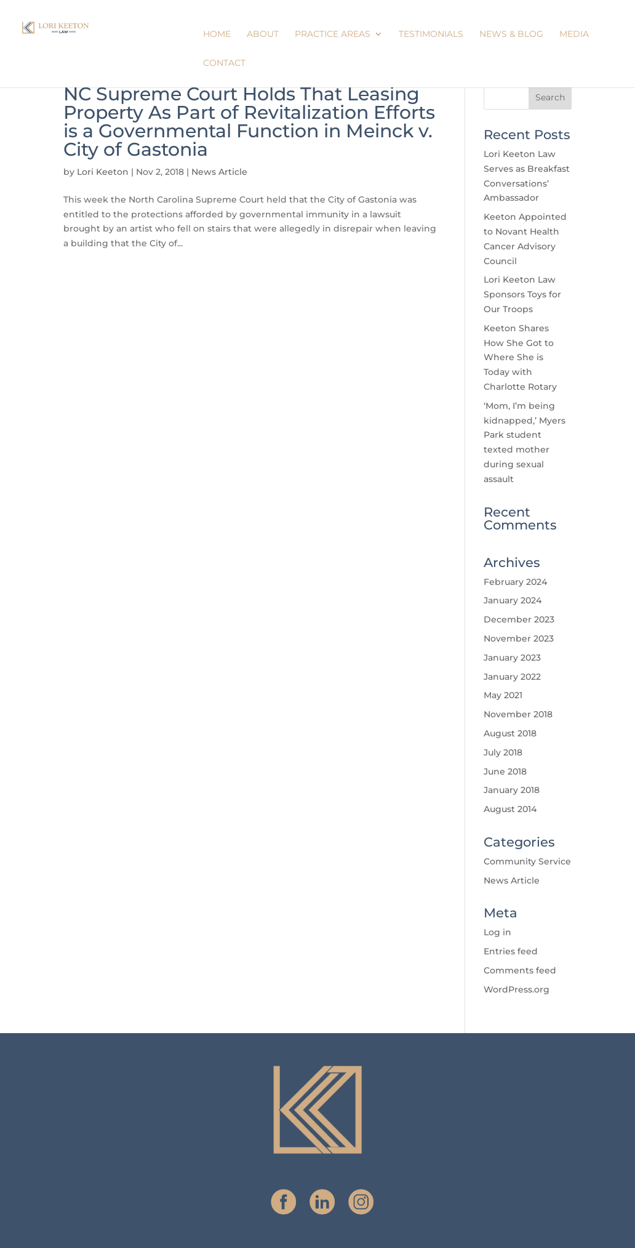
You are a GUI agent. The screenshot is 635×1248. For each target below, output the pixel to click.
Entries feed (511, 951)
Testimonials (431, 34)
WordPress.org (516, 989)
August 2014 (510, 809)
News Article (219, 171)
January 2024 (512, 600)
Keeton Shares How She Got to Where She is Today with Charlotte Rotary (520, 357)
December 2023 (519, 619)
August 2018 (510, 733)
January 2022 (512, 676)
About (263, 34)
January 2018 (512, 789)
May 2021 (503, 695)
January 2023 (512, 657)
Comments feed (520, 970)
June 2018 (505, 771)
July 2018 (503, 752)
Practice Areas (332, 34)
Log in (497, 932)
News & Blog (511, 34)
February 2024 (515, 581)
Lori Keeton (103, 171)
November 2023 (519, 638)
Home (217, 34)
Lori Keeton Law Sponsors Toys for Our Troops (522, 294)
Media (574, 34)
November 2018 (518, 714)
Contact (224, 63)
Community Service (527, 861)
